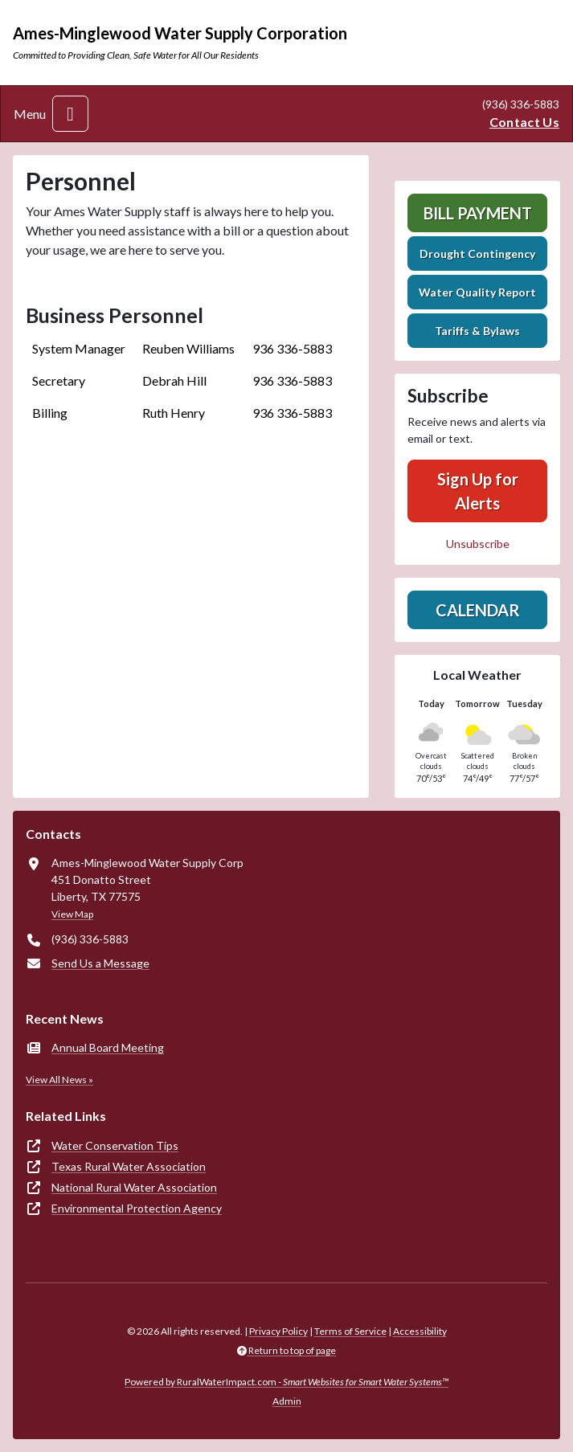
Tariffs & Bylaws (477, 330)
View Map (72, 914)
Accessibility (420, 1331)
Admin (286, 1401)
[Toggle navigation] (70, 114)
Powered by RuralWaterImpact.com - (286, 1382)
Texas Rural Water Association (128, 1166)
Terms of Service (350, 1331)
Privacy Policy (278, 1331)
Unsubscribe (478, 543)
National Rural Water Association (134, 1187)
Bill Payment (478, 213)
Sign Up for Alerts (477, 491)
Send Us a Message (100, 963)
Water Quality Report (477, 292)
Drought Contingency (477, 253)
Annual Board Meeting (107, 1047)
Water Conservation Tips (114, 1145)
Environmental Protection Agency (136, 1208)
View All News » (59, 1080)
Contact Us (524, 121)
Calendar (478, 610)
